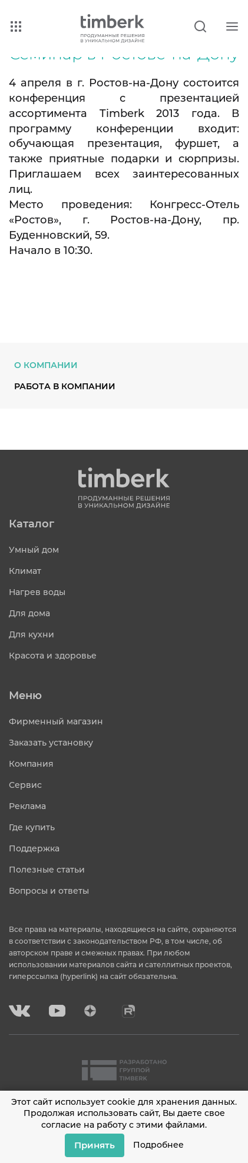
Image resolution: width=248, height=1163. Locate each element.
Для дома (29, 613)
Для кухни (31, 634)
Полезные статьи (47, 869)
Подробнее (158, 1144)
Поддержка (34, 848)
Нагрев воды (37, 592)
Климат (25, 571)
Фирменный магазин (56, 721)
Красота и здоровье (53, 655)
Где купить (32, 827)
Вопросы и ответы (49, 890)
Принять (94, 1145)
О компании (46, 365)
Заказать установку (51, 742)
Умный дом (34, 549)
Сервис (25, 785)
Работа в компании (64, 386)
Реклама (27, 806)
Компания (31, 763)
